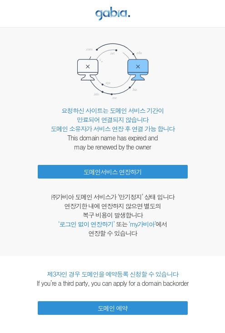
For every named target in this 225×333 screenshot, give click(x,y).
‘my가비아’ (142, 224)
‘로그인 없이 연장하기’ (86, 224)
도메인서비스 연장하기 (112, 171)
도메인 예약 (113, 308)
